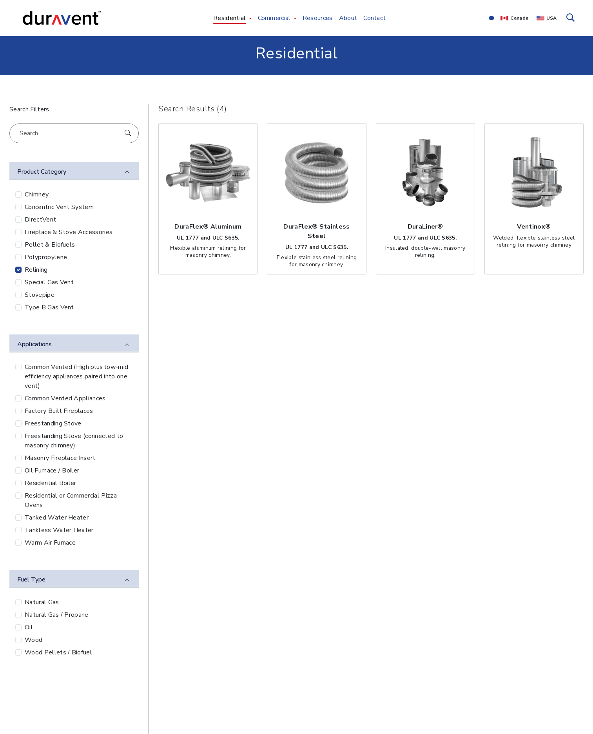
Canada (519, 18)
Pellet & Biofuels (50, 244)
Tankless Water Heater (59, 530)
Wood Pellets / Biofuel (58, 652)
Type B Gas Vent (49, 307)
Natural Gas (42, 602)
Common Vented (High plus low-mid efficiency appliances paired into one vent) (76, 376)
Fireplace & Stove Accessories (68, 232)
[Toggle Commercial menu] (295, 18)
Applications (34, 344)
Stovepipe (39, 295)
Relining (36, 269)
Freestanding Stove (53, 423)
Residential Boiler (50, 483)
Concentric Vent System (59, 207)
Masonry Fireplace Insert (60, 458)
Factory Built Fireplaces (59, 411)
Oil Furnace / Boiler (52, 470)
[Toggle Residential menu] (250, 18)
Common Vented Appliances (65, 398)
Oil (29, 627)
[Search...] (74, 133)
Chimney (37, 194)
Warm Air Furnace (50, 542)
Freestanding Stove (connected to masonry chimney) (74, 441)
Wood (33, 640)
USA (551, 18)
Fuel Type (31, 579)
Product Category (41, 171)
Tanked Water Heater (57, 517)
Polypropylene (46, 257)
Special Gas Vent (49, 282)
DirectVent (40, 219)
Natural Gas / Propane (57, 614)
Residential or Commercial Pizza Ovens (71, 500)
